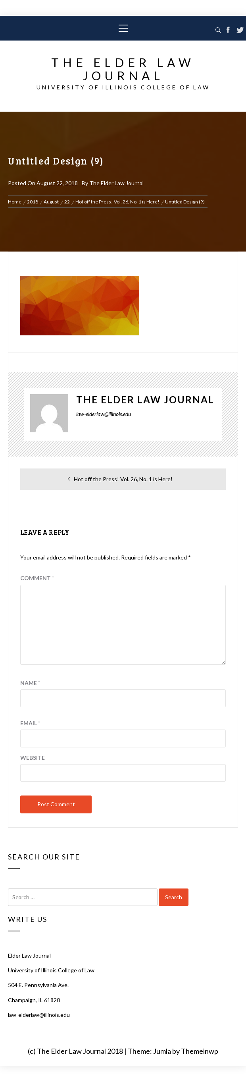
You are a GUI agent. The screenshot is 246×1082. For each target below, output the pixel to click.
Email (30, 723)
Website (32, 757)
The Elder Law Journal (123, 69)
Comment (37, 578)
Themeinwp (199, 1051)
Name (30, 682)
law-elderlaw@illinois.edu (39, 1014)
